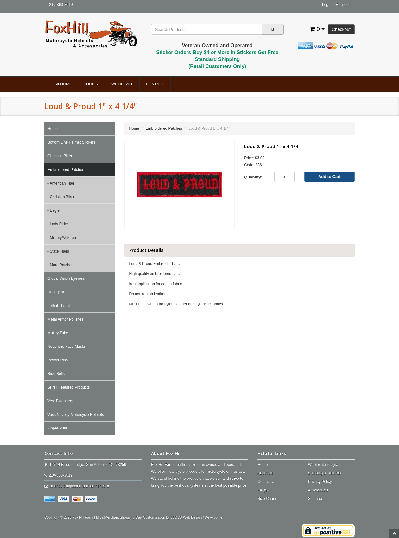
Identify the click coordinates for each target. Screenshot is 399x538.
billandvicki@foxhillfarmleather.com (79, 486)
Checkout (341, 29)
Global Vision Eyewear (67, 278)
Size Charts (267, 499)
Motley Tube (58, 333)
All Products (318, 490)
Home (63, 84)
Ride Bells (56, 374)
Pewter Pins (58, 360)
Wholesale (122, 84)
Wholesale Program (324, 464)
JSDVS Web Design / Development (198, 517)
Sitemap (315, 499)
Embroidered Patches (66, 169)
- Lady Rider (58, 224)
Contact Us (266, 481)
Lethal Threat (59, 305)
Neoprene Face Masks (67, 346)
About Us (265, 473)
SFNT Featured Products (69, 387)
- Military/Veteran (62, 237)
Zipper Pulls (57, 428)
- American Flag (61, 183)
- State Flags (58, 251)
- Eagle (54, 210)
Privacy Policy (320, 481)
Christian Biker (60, 156)
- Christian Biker (61, 197)
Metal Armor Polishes (65, 319)
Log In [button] (327, 5)
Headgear (56, 292)
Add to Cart (329, 176)
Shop (91, 84)
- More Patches (60, 265)
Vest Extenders (60, 401)
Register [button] (343, 5)
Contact (155, 84)
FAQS (262, 490)
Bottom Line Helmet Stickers (71, 142)
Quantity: (253, 177)
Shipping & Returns (324, 473)
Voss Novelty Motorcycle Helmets (76, 414)
